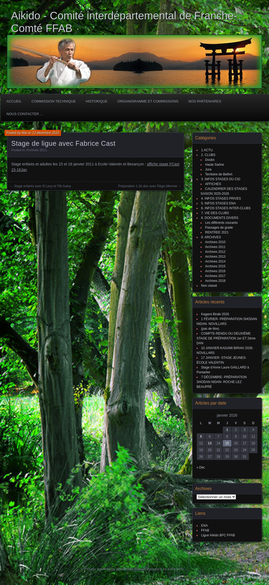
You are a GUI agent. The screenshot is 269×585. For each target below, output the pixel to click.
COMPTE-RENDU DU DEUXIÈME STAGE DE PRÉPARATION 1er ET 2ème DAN (226, 338)
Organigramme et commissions (147, 101)
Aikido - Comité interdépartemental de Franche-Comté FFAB (124, 22)
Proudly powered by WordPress (108, 569)
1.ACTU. (207, 150)
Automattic (176, 569)
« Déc (201, 467)
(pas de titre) (210, 329)
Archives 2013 (215, 256)
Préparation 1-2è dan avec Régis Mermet (147, 186)
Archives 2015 (215, 266)
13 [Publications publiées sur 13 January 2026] (209, 443)
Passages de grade (219, 227)
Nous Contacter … (24, 114)
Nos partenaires (204, 101)
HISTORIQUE (97, 101)
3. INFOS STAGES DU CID (220, 179)
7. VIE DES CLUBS (215, 213)
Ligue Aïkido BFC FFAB (218, 535)
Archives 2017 (215, 276)
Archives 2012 (215, 252)
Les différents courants (221, 223)
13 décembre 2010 (45, 133)
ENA (204, 525)
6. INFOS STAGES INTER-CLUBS (225, 208)
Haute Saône (214, 164)
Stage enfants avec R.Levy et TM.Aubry (42, 186)
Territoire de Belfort (218, 174)
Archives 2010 (215, 242)
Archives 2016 (215, 271)
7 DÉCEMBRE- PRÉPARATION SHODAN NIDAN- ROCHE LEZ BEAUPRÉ (222, 382)
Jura (208, 169)
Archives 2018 (215, 281)
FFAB (205, 530)
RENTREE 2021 (216, 232)
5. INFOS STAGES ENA (218, 203)
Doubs (210, 160)
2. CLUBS (208, 155)
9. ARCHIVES (211, 237)
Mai (24, 133)
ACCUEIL (13, 101)
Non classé (209, 286)
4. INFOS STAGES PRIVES (221, 198)
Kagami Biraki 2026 (215, 314)
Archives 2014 (215, 261)
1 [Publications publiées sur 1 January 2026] (227, 430)
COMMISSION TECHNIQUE (53, 101)
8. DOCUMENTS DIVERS (219, 218)
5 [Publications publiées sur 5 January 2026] (201, 436)
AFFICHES (213, 184)
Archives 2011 (36, 150)
